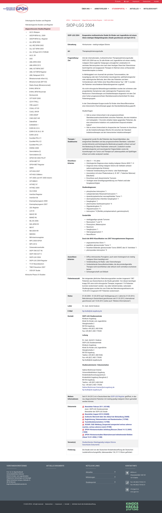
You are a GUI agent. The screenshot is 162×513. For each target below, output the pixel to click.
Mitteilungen (90, 477)
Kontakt (156, 1)
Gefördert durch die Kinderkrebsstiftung (84, 504)
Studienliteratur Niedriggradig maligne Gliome (99, 442)
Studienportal (118, 9)
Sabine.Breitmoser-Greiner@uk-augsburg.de (98, 387)
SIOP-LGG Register (117, 396)
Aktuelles (134, 9)
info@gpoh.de (134, 489)
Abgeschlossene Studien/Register (92, 20)
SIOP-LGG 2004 (108, 20)
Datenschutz (146, 1)
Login (126, 1)
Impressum (136, 1)
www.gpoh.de (134, 492)
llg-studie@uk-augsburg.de (92, 311)
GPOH (68, 20)
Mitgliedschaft (150, 9)
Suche (117, 1)
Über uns (86, 9)
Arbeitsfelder (101, 9)
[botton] (91, 9)
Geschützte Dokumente (90, 445)
